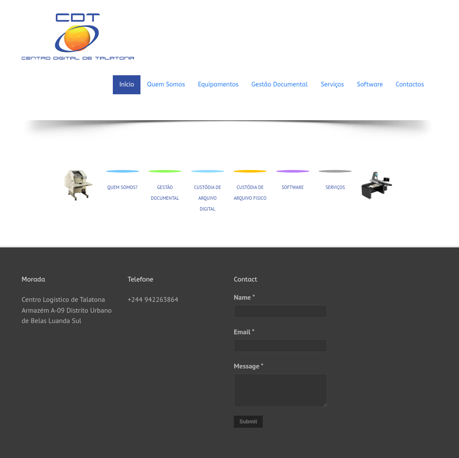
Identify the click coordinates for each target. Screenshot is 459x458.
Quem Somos (166, 84)
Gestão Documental (280, 84)
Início (126, 84)
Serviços (332, 84)
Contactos (410, 84)
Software (370, 84)
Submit (248, 422)
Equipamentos (218, 84)
